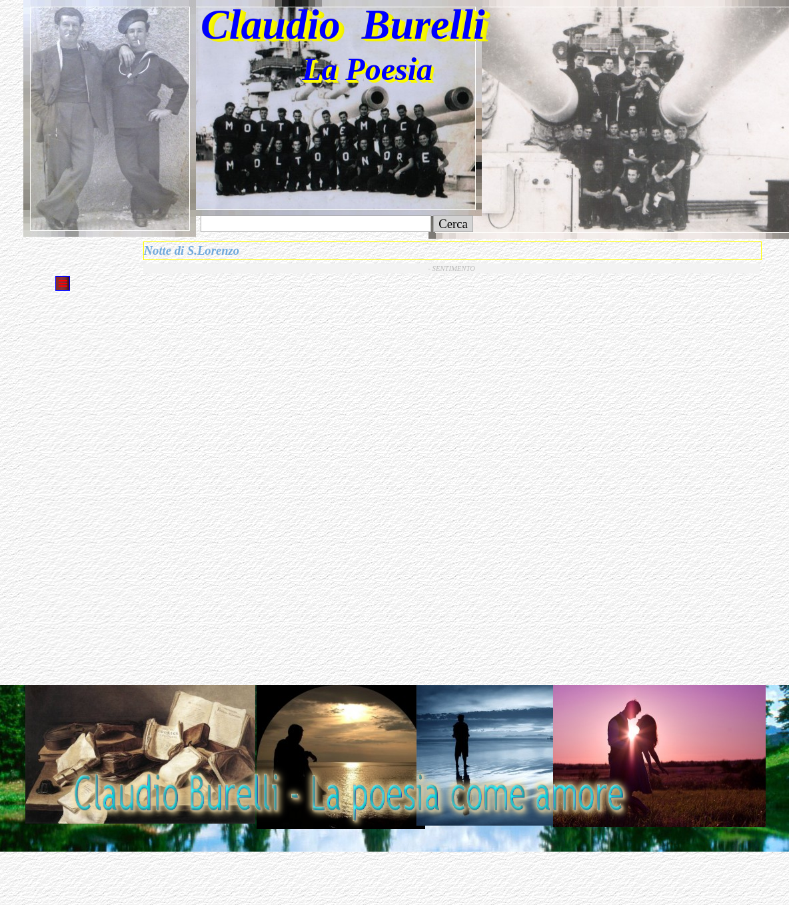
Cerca (453, 224)
